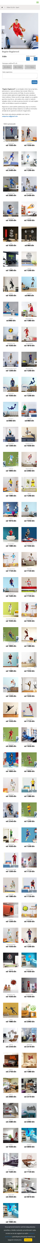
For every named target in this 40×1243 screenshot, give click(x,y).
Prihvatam (28, 1240)
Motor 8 (11, 1044)
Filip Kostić (29, 569)
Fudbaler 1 (11, 1145)
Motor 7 (29, 1120)
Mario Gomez (11, 744)
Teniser (11, 1019)
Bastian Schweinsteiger (11, 869)
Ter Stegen (29, 418)
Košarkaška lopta (11, 994)
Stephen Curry (11, 644)
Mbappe (29, 493)
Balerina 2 (29, 694)
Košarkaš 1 (29, 1145)
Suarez (29, 819)
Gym (11, 268)
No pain (29, 268)
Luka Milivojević (11, 594)
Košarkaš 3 (29, 293)
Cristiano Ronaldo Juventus (11, 368)
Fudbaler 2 (11, 919)
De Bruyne (11, 468)
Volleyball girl (29, 644)
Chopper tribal (11, 1195)
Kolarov (11, 519)
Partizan (11, 969)
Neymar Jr (11, 493)
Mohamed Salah (29, 619)
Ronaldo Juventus (29, 443)
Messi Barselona (29, 368)
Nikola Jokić (11, 694)
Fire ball (29, 218)
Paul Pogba (29, 744)
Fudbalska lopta (29, 969)
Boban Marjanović (29, 318)
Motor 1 (29, 1094)
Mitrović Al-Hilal (11, 168)
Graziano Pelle (29, 769)
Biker (29, 1195)
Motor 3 (29, 1069)
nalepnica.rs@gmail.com (10, 116)
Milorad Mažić (11, 443)
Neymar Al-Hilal (11, 193)
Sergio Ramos (11, 794)
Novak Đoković (11, 218)
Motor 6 (29, 1170)
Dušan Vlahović (29, 193)
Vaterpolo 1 (11, 418)
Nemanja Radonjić (29, 594)
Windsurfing (29, 1044)
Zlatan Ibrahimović (11, 769)
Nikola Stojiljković (29, 468)
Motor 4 (11, 1069)
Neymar (29, 944)
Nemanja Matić (11, 544)
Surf (29, 1019)
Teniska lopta (29, 919)
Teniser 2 (11, 293)
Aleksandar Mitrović (29, 544)
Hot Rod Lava (11, 1170)
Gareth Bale (11, 894)
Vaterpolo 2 (29, 393)
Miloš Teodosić (29, 719)
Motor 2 (11, 1094)
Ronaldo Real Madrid (11, 944)
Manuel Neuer (11, 844)
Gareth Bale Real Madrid (11, 619)
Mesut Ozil (29, 869)
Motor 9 (11, 1120)
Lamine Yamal (11, 143)
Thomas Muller (29, 894)
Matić (29, 844)
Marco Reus (29, 794)
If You (11, 243)
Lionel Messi (29, 143)
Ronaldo (29, 669)
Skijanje (11, 318)
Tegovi (29, 243)
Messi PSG (11, 819)
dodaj (34, 82)
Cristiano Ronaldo (29, 994)
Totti (11, 669)
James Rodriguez (29, 343)
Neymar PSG (11, 393)
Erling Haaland (29, 168)
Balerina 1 (11, 719)
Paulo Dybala (29, 519)
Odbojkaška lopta (11, 343)
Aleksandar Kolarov (11, 569)
